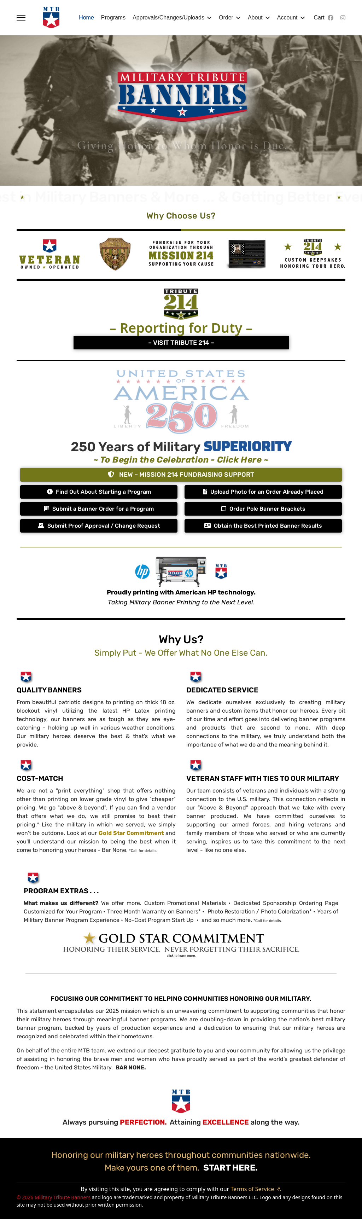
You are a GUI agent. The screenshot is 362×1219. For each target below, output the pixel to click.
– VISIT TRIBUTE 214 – (181, 343)
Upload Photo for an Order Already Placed (263, 491)
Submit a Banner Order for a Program (99, 508)
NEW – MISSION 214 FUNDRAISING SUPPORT (181, 474)
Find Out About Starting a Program (99, 491)
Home (86, 17)
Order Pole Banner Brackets (263, 508)
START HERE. (230, 1168)
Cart (319, 17)
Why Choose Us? (181, 216)
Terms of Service (255, 1189)
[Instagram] (342, 18)
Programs (113, 17)
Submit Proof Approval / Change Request (99, 525)
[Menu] (21, 17)
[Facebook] (330, 18)
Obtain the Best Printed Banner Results (263, 525)
